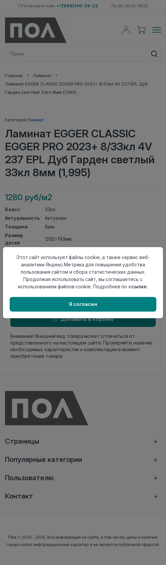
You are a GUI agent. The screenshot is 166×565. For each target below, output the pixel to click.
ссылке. (138, 286)
